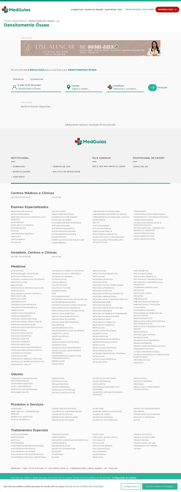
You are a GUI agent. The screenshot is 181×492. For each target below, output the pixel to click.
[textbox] (82, 88)
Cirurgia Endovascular (23, 324)
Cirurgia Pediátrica (21, 336)
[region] (90, 485)
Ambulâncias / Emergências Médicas (25, 413)
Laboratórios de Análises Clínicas (111, 217)
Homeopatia (58, 364)
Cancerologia (18, 302)
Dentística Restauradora (24, 389)
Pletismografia (101, 225)
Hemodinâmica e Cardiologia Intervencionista (66, 357)
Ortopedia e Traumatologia (148, 279)
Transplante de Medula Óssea (149, 346)
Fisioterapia (17, 443)
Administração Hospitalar (25, 274)
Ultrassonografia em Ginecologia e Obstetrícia (151, 356)
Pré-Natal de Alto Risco (105, 437)
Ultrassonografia (143, 220)
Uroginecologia (142, 360)
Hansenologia (59, 345)
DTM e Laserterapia (21, 386)
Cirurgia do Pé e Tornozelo (66, 274)
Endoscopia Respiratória (65, 322)
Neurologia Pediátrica (105, 348)
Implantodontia (60, 384)
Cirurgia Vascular (20, 344)
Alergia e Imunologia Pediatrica (28, 279)
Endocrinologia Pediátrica (66, 308)
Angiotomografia (20, 214)
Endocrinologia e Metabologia (68, 311)
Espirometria (59, 237)
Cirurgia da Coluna (21, 353)
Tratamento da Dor (144, 349)
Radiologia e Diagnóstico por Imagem (149, 328)
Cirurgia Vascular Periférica (26, 347)
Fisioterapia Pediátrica (23, 449)
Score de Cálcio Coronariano (108, 237)
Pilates (55, 457)
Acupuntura (17, 271)
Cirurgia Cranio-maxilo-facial (26, 322)
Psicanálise (99, 440)
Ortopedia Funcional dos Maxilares (106, 388)
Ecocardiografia (61, 296)
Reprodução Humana (144, 335)
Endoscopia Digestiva (63, 313)
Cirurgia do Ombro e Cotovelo (68, 271)
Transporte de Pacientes (147, 414)
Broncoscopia (18, 299)
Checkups (16, 236)
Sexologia (98, 457)
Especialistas (20, 20)
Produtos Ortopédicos (105, 420)
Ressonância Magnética (105, 234)
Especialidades (94, 10)
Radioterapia (140, 332)
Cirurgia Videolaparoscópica (26, 350)
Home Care (98, 408)
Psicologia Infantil (103, 446)
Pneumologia (140, 299)
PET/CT (96, 223)
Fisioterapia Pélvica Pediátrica (27, 454)
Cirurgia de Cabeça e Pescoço (27, 359)
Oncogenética (141, 271)
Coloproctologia (61, 288)
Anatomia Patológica (22, 211)
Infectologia (99, 271)
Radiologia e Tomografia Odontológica (147, 388)
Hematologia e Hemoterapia (66, 348)
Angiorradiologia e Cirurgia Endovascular (26, 295)
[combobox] (82, 88)
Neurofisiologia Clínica (105, 342)
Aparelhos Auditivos (22, 417)
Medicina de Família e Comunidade (110, 313)
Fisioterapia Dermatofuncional (27, 446)
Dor (54, 293)
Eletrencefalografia (63, 228)
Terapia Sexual (141, 440)
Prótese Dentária (143, 381)
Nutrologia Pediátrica (104, 359)
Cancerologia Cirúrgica (23, 304)
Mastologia (99, 276)
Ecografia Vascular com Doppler (69, 299)
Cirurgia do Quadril (62, 276)
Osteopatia (57, 454)
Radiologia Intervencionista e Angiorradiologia (149, 322)
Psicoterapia (100, 451)
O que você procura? (29, 85)
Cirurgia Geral (19, 330)
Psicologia (98, 443)
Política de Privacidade (66, 172)
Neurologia (99, 345)
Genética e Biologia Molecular (68, 240)
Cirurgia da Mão (19, 356)
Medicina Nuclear (102, 302)
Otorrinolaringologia (146, 287)
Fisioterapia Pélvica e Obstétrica (28, 457)
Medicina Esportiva (103, 279)
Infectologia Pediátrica (105, 274)
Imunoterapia (59, 243)
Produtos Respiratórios (147, 408)
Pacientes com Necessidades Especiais (108, 393)
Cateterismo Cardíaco (22, 234)
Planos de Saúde (101, 414)
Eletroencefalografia (64, 302)
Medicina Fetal (100, 282)
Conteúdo (111, 10)
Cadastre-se (140, 167)
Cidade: (75, 86)
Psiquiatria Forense (144, 310)
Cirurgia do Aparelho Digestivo (27, 361)
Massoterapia (59, 443)
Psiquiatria (139, 307)
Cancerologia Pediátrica (24, 307)
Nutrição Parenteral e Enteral (109, 353)
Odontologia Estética (63, 393)
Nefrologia (99, 328)
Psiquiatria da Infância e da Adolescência (148, 314)
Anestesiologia (19, 282)
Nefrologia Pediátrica (104, 331)
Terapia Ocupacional (144, 437)
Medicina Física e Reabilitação (108, 285)
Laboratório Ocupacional (106, 211)
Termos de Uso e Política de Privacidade (84, 486)
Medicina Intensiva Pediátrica (108, 293)
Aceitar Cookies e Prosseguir (159, 486)
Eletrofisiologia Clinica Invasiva (69, 305)
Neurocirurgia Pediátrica (106, 339)
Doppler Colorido (62, 220)
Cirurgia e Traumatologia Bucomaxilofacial (24, 380)
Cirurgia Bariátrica (21, 316)
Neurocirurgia (100, 336)
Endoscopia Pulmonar (63, 319)
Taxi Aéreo (139, 411)
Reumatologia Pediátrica (147, 340)
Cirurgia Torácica (20, 341)
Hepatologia (58, 361)
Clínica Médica (59, 282)
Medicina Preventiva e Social (108, 308)
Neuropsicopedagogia (63, 449)
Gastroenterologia (62, 328)
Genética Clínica (60, 333)
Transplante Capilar (145, 443)
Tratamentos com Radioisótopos (151, 217)
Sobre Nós (77, 10)
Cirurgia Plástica (20, 339)
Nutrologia (99, 356)
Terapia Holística (143, 434)
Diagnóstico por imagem (64, 217)
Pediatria (138, 296)
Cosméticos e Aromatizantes (67, 411)
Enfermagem (17, 437)
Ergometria (58, 325)
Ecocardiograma (61, 225)
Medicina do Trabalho (104, 322)
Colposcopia (59, 211)
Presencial (18, 79)
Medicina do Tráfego (103, 325)
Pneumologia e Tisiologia (147, 304)
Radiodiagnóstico (143, 318)
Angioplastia (18, 291)
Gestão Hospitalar (21, 197)
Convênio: (118, 86)
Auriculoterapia (19, 434)
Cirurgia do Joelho (21, 364)
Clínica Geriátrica (20, 419)
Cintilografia (18, 239)
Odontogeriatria (61, 387)
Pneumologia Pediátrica (146, 302)
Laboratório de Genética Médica (110, 214)
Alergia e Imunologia (22, 276)
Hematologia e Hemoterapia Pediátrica (66, 352)
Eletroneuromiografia (64, 234)
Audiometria (17, 222)
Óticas (137, 420)
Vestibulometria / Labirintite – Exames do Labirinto (150, 229)
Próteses (139, 384)
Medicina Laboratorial (105, 296)
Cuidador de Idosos (62, 414)
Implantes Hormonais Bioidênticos (70, 440)
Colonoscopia (59, 285)
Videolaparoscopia (144, 236)
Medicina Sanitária (102, 311)
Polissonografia (102, 228)
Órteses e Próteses (144, 417)
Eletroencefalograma (64, 231)
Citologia (16, 242)
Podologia (98, 434)
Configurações (130, 486)
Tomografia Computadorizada (149, 214)
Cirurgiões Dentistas (22, 384)
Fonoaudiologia (60, 434)
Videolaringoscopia (144, 239)
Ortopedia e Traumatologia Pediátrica (148, 283)
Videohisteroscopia (144, 233)
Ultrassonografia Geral (147, 352)
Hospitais (56, 197)
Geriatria (56, 339)
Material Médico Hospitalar (107, 411)
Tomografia (140, 211)
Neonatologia (100, 333)
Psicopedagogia (101, 449)
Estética (15, 440)
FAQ (120, 10)
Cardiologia (17, 310)
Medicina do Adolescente (106, 316)
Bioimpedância (18, 228)
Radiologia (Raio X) (102, 231)
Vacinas (137, 449)
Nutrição (56, 451)
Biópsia (15, 231)
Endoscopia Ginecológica (65, 316)
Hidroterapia (59, 437)
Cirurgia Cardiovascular (24, 319)
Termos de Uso (61, 167)
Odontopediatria (102, 381)
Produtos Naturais (103, 417)
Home (7, 20)
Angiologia (17, 285)
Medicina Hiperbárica (104, 288)
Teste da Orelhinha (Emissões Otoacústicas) (108, 241)
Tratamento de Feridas (146, 446)
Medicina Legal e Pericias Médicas (110, 299)
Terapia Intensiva (143, 343)
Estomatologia (60, 381)
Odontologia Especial (63, 390)
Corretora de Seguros (64, 408)
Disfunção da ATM (20, 392)
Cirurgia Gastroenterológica (27, 327)
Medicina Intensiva (102, 291)
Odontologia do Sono (104, 378)
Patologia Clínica (143, 293)
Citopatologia (59, 279)
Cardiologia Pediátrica (23, 313)
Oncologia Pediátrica (145, 276)
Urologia (138, 363)
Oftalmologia (100, 362)
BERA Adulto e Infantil (22, 225)
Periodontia (140, 378)
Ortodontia (99, 384)
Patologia (139, 290)
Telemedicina (36, 79)
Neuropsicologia (61, 446)
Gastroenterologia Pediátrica (68, 331)
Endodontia (58, 378)
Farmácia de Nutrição (63, 420)
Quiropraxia (99, 454)
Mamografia (99, 220)
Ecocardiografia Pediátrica (66, 223)
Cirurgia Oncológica (22, 333)
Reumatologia (141, 337)
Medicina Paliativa (102, 305)
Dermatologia (59, 291)
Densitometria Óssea (63, 214)
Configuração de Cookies (124, 477)
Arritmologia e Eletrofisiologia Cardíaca (28, 218)
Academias (16, 408)
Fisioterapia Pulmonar (23, 451)
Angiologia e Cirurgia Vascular (27, 288)
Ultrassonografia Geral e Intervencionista (147, 224)
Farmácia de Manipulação (65, 417)
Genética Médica (60, 336)
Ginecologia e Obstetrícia (65, 342)
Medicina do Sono (102, 319)
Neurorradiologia (102, 350)
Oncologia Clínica (143, 274)
